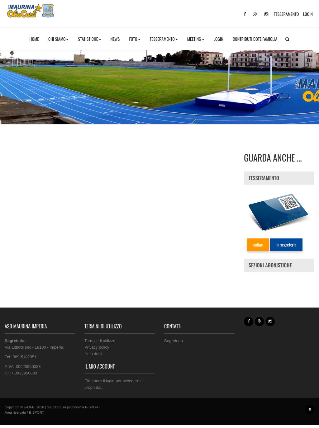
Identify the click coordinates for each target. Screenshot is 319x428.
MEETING (195, 38)
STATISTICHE (89, 38)
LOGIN (308, 14)
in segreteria (286, 244)
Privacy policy (96, 347)
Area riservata (15, 412)
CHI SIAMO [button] (58, 38)
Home (9, 66)
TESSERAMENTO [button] (164, 38)
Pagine (26, 66)
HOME (34, 38)
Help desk (93, 353)
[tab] (279, 178)
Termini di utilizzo (99, 340)
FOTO (134, 38)
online (258, 244)
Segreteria (173, 340)
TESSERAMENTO (286, 14)
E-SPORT (92, 407)
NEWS (115, 38)
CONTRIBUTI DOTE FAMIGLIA (255, 38)
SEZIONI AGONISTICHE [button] (270, 265)
